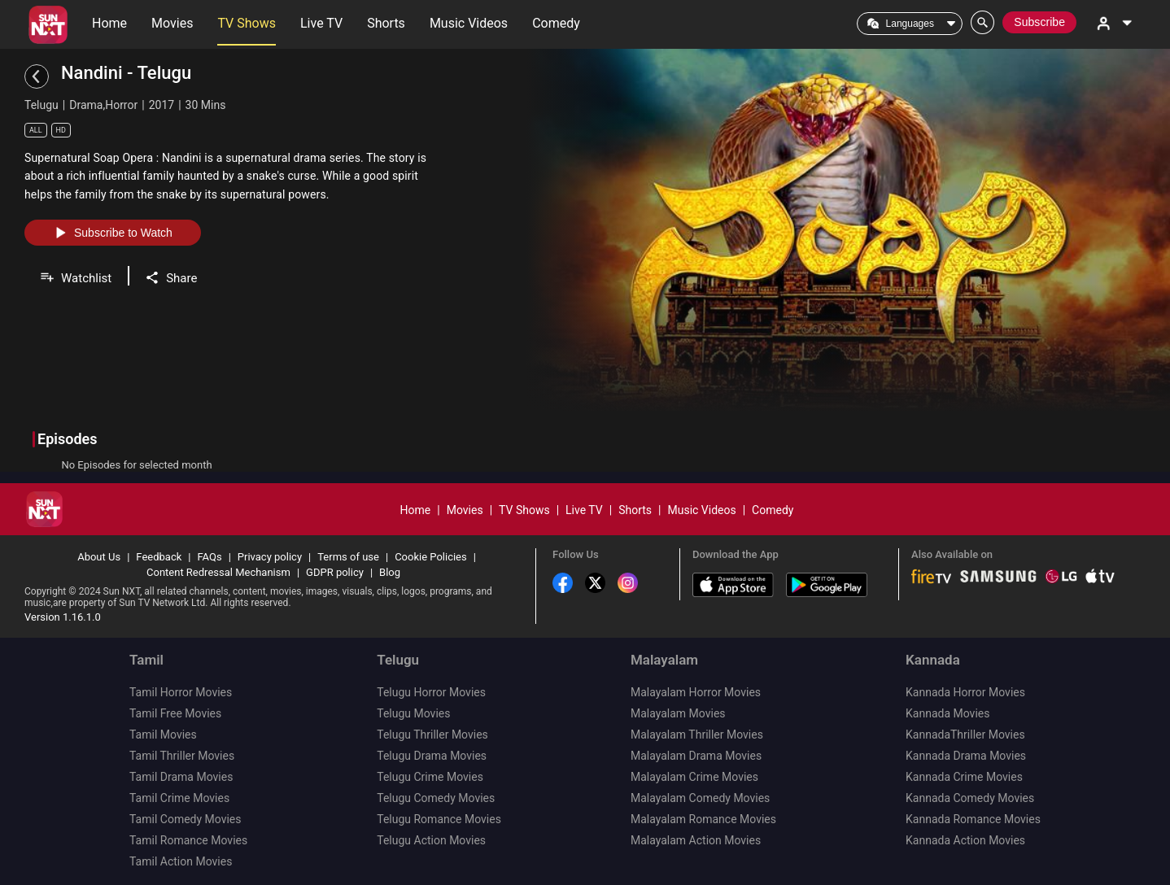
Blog (389, 572)
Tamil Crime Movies (179, 797)
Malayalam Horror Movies (696, 692)
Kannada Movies (947, 713)
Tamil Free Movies (175, 713)
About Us (98, 557)
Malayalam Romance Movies (703, 819)
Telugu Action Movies (431, 840)
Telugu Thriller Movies (432, 734)
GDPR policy (335, 572)
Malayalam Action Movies (696, 840)
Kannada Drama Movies (966, 755)
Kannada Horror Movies (965, 692)
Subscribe (1039, 21)
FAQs (209, 557)
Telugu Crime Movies (430, 776)
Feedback (158, 557)
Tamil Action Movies (180, 861)
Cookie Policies (431, 557)
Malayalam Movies (678, 713)
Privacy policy (270, 557)
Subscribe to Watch (112, 233)
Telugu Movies (413, 713)
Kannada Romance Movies (973, 819)
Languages (910, 23)
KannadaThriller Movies (965, 734)
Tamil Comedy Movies (185, 819)
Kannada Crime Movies (964, 776)
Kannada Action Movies (965, 840)
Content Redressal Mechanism (218, 572)
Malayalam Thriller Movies (697, 734)
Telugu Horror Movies (431, 692)
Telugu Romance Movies (439, 819)
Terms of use (348, 557)
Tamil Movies (163, 734)
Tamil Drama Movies (181, 776)
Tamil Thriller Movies (181, 755)
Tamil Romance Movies (188, 840)
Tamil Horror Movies (180, 692)
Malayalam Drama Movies (696, 755)
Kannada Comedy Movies (970, 797)
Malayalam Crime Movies (694, 776)
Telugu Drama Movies (432, 755)
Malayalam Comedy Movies (700, 797)
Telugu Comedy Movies (436, 797)
